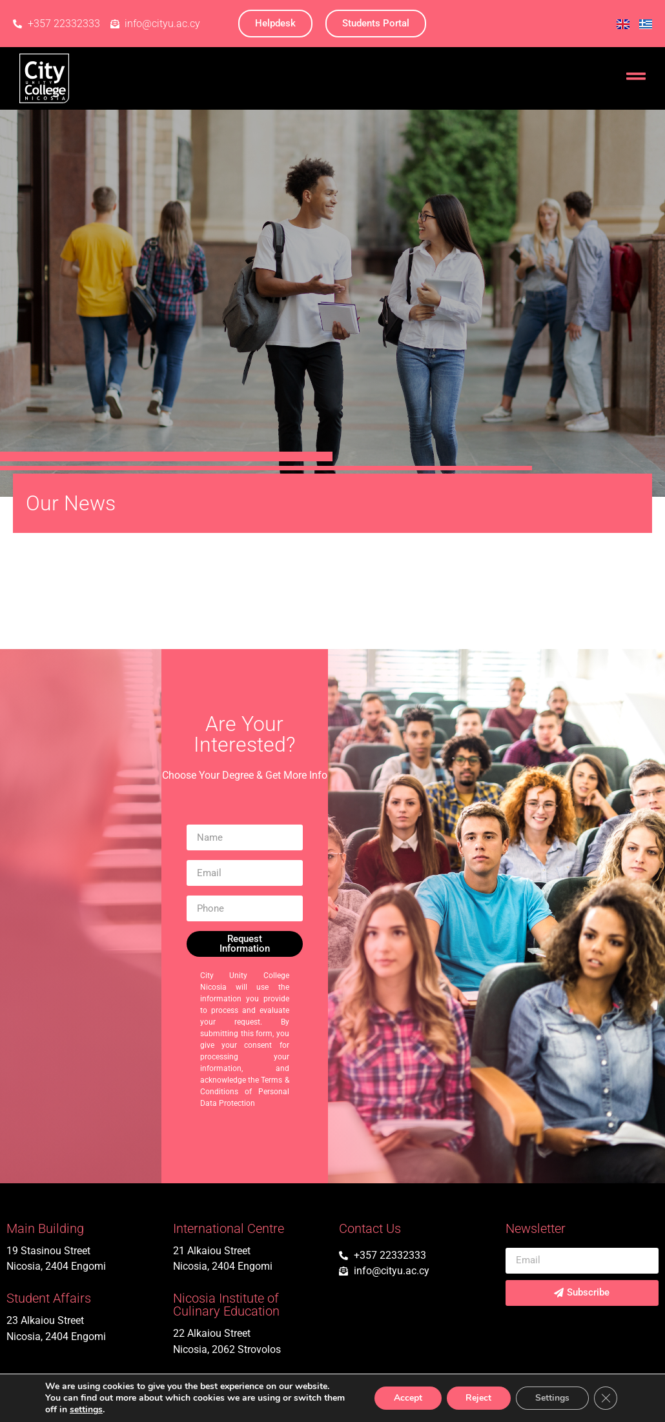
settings (86, 1410)
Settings (552, 1398)
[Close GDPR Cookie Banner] (605, 1398)
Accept (407, 1398)
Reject (478, 1398)
